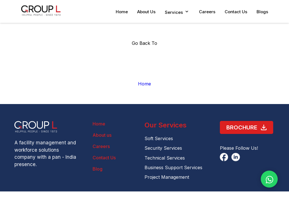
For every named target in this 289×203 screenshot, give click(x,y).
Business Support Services (173, 167)
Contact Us (236, 11)
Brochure (246, 127)
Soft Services (158, 138)
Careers (207, 11)
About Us (146, 11)
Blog (97, 169)
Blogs (262, 11)
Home (122, 11)
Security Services (163, 148)
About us (102, 135)
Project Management (166, 177)
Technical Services (164, 158)
